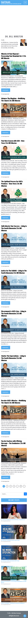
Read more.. (6, 90)
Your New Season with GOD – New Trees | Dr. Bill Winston (12, 142)
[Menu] (25, 2)
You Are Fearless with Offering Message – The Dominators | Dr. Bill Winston (13, 443)
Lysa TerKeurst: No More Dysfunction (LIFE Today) (10, 560)
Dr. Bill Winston (14, 36)
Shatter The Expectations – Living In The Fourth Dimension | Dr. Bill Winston (13, 358)
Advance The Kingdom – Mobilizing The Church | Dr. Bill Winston (13, 99)
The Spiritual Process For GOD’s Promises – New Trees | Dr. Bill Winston (12, 183)
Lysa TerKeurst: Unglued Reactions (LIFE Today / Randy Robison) (13, 519)
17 (20, 486)
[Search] (24, 615)
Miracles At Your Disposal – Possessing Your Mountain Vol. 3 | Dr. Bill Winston (13, 56)
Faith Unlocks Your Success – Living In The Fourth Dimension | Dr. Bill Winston (14, 228)
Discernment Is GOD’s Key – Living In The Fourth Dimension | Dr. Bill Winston (13, 313)
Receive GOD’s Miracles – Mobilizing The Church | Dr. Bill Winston (13, 402)
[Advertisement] (14, 20)
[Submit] (25, 493)
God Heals (5, 2)
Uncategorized (6, 94)
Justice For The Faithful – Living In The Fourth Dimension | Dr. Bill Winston (14, 272)
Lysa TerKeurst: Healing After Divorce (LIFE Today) (10, 540)
